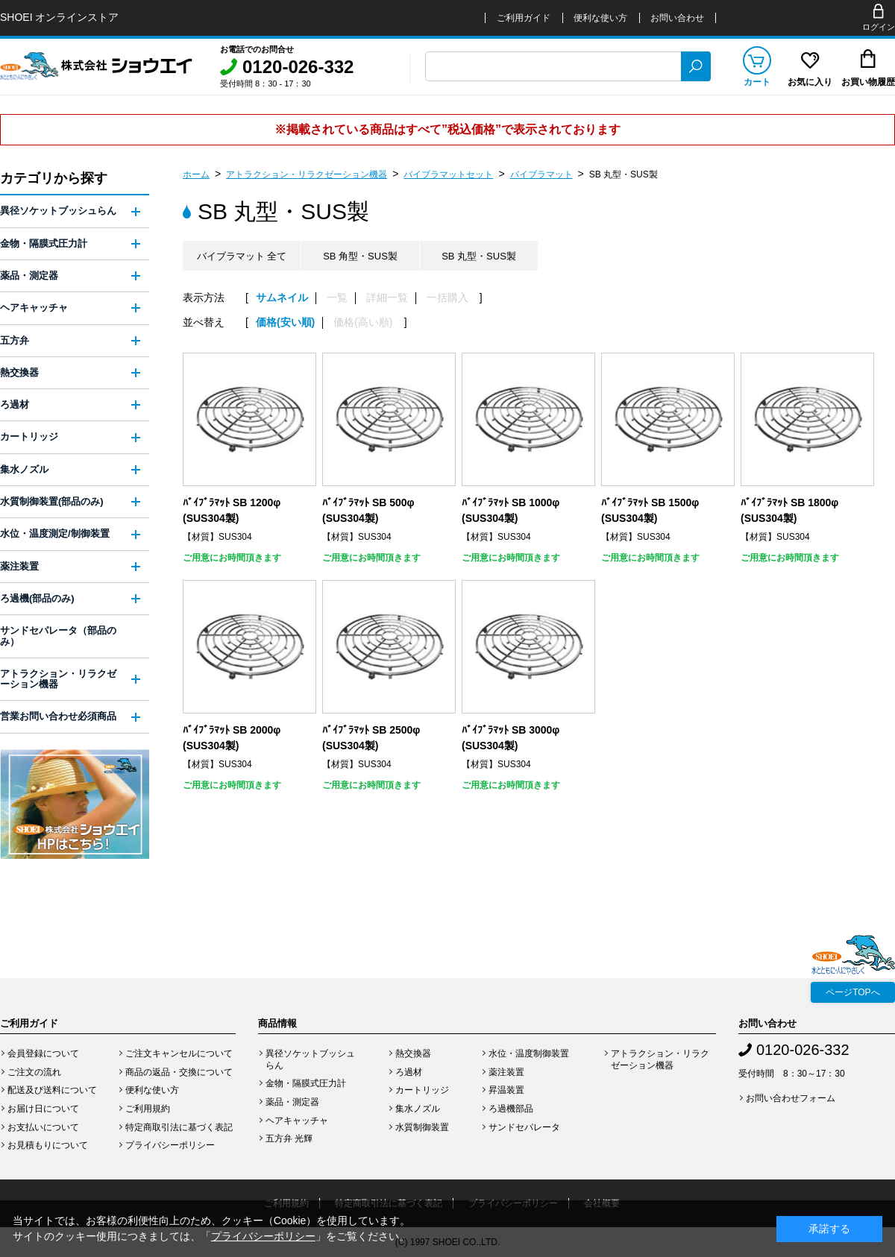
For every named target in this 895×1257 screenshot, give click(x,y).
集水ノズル (24, 469)
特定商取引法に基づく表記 (179, 1127)
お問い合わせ (677, 18)
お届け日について (43, 1108)
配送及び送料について (52, 1090)
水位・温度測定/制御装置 (55, 533)
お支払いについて (43, 1127)
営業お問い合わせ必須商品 (58, 716)
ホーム (196, 174)
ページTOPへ (852, 992)
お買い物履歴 (868, 82)
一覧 (337, 297)
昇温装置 (506, 1090)
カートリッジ (29, 436)
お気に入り (810, 82)
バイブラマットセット (448, 174)
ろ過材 (14, 404)
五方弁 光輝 (289, 1138)
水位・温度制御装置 (529, 1053)
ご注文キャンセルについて (179, 1053)
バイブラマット (541, 174)
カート (757, 82)
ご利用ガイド (523, 18)
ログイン (878, 26)
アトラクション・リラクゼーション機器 (306, 174)
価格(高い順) (362, 322)
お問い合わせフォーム (790, 1098)
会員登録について (43, 1053)
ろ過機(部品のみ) (37, 598)
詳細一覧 (387, 297)
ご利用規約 (147, 1108)
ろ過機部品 (511, 1108)
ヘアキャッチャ (34, 307)
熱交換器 (19, 372)
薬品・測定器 (29, 275)
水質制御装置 (422, 1127)
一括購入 (447, 297)
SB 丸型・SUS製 (623, 174)
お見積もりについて (47, 1145)
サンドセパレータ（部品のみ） (58, 635)
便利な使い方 (600, 18)
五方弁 (14, 340)
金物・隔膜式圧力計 (43, 243)
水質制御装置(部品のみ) (52, 501)
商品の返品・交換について (179, 1072)
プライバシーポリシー (170, 1145)
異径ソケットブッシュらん (58, 210)
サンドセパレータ (524, 1127)
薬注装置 (19, 566)
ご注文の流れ (34, 1072)
